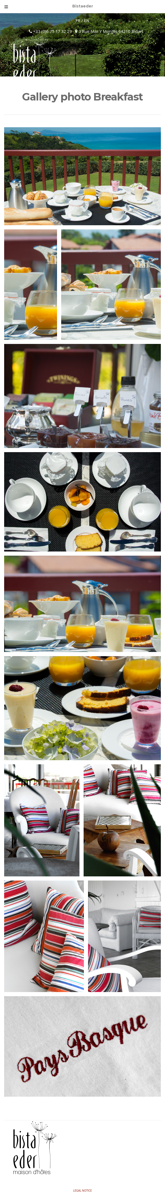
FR (78, 20)
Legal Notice (82, 1190)
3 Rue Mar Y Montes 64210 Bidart (109, 31)
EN (86, 20)
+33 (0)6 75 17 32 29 (52, 31)
